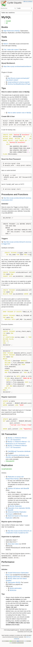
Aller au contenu (27, 1)
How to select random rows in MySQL (19, 112)
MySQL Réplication (16, 506)
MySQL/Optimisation (14, 576)
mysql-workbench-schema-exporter (19, 82)
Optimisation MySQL (14, 582)
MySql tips (13, 590)
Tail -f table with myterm (11, 49)
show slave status (13, 544)
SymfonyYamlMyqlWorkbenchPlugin (19, 84)
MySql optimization (16, 588)
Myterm (5, 43)
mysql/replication (6, 469)
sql (6, 23)
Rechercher (15, 8)
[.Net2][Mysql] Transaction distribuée (19, 451)
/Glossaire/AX (10, 461)
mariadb (8, 21)
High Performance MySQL (11, 31)
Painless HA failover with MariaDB (18, 488)
